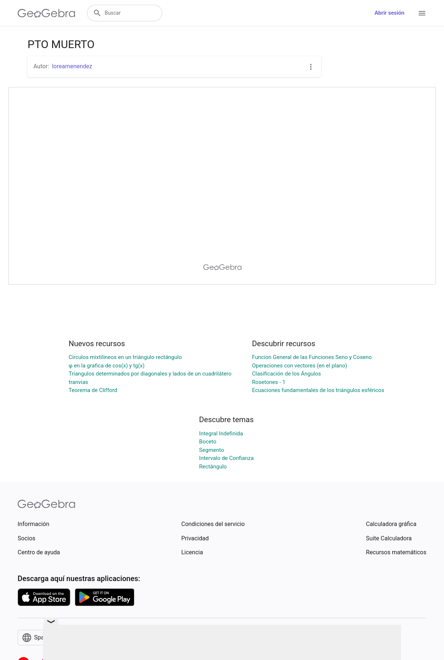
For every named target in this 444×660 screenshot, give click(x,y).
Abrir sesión (389, 13)
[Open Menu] (422, 13)
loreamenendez (72, 66)
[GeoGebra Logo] (46, 13)
